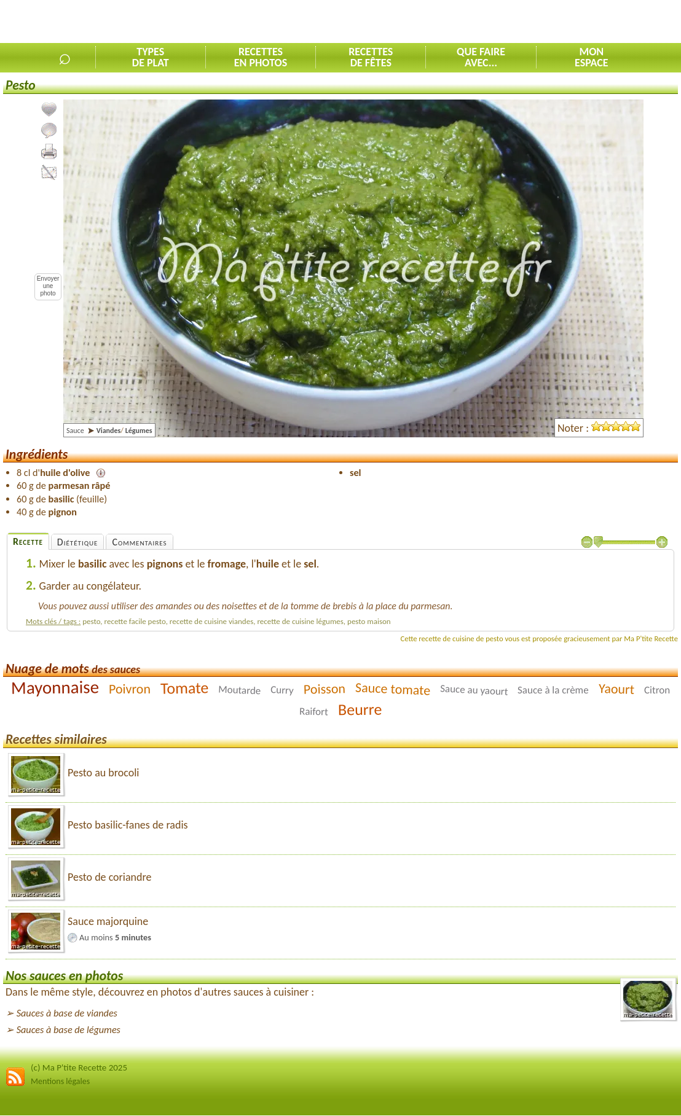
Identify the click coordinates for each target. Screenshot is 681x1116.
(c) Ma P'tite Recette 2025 (79, 1067)
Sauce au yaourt (474, 690)
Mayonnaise (54, 687)
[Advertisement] (537, 22)
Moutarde (239, 690)
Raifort (313, 712)
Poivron (130, 689)
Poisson (325, 689)
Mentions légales (60, 1081)
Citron (657, 690)
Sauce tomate (392, 689)
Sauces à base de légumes (68, 1030)
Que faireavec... (481, 57)
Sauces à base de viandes (67, 1013)
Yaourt (617, 689)
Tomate (184, 687)
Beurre (359, 710)
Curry (282, 690)
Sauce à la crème (553, 690)
